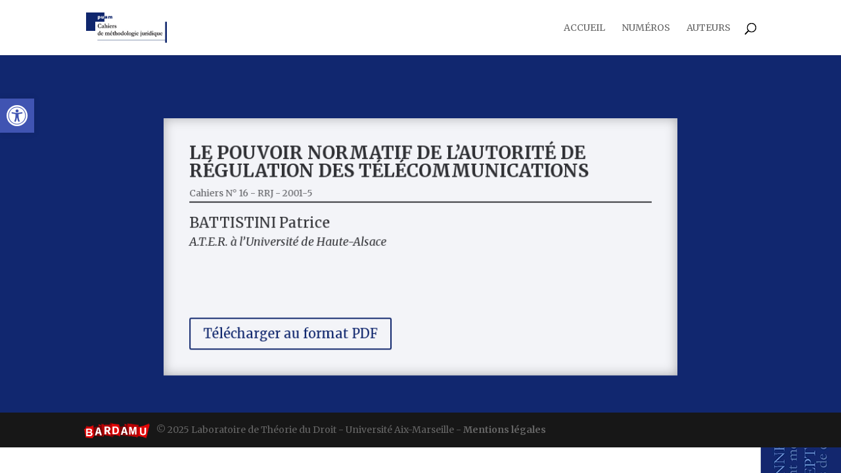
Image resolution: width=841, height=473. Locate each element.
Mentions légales (504, 430)
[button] (17, 116)
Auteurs (709, 28)
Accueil (584, 28)
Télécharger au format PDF (303, 325)
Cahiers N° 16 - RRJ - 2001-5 (267, 198)
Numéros (646, 28)
